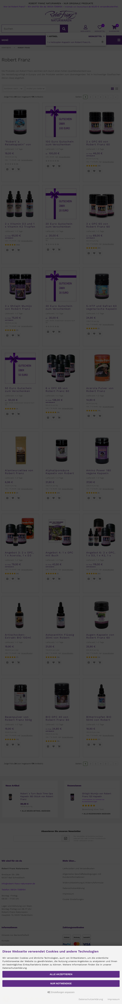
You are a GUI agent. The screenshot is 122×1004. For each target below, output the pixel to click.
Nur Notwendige (61, 983)
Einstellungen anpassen (61, 992)
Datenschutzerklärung (91, 999)
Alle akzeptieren (61, 974)
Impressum (114, 999)
